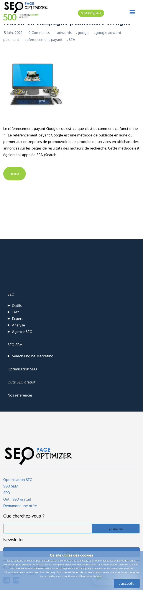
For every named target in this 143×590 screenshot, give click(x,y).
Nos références (20, 395)
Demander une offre (20, 506)
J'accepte (127, 583)
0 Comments (39, 32)
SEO (11, 294)
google (84, 32)
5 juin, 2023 (13, 32)
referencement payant (43, 39)
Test (15, 312)
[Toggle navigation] (132, 12)
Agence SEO (22, 332)
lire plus (14, 173)
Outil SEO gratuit (91, 13)
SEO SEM (15, 345)
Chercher (116, 528)
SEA (72, 39)
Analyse (18, 325)
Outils (17, 305)
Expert (17, 318)
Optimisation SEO (22, 369)
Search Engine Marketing (32, 356)
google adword (108, 32)
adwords (64, 32)
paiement (11, 39)
